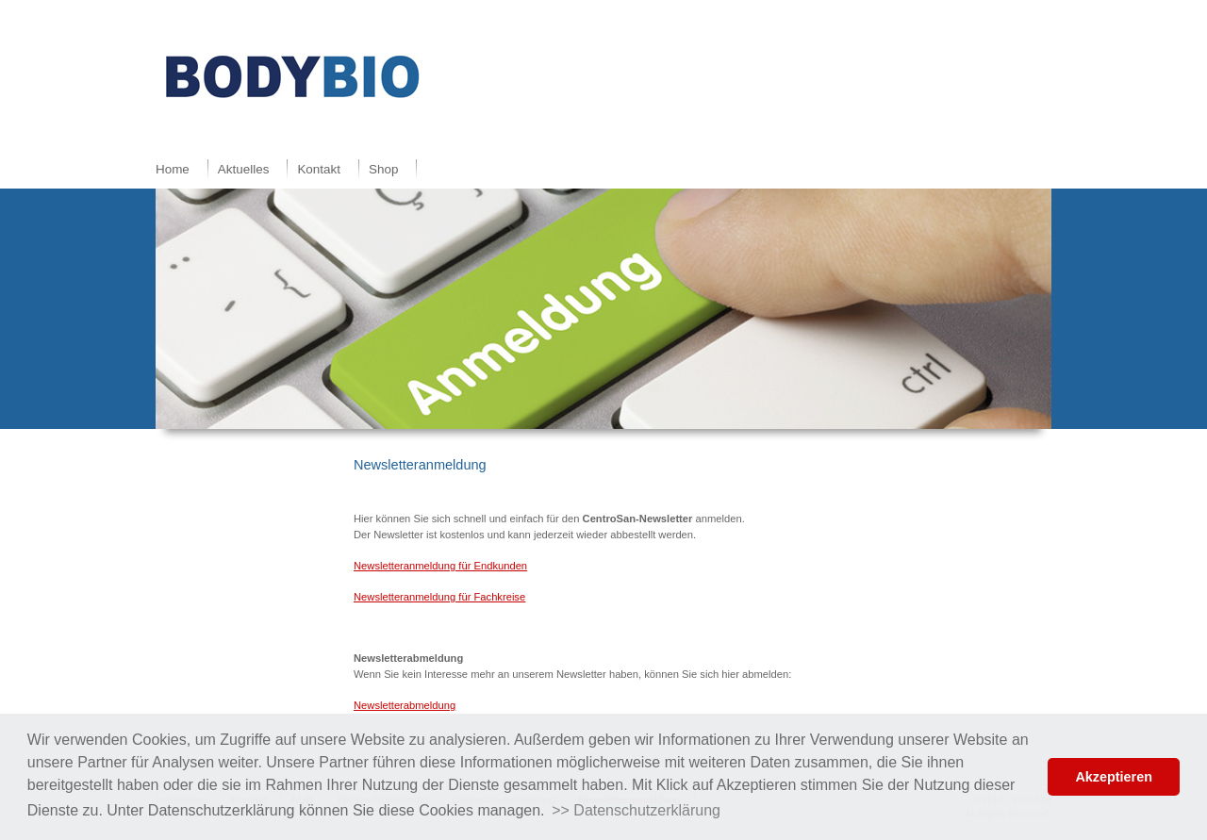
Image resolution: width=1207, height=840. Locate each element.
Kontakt (318, 169)
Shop (383, 169)
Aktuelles (244, 169)
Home (173, 169)
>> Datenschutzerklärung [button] (636, 810)
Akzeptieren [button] (1113, 776)
